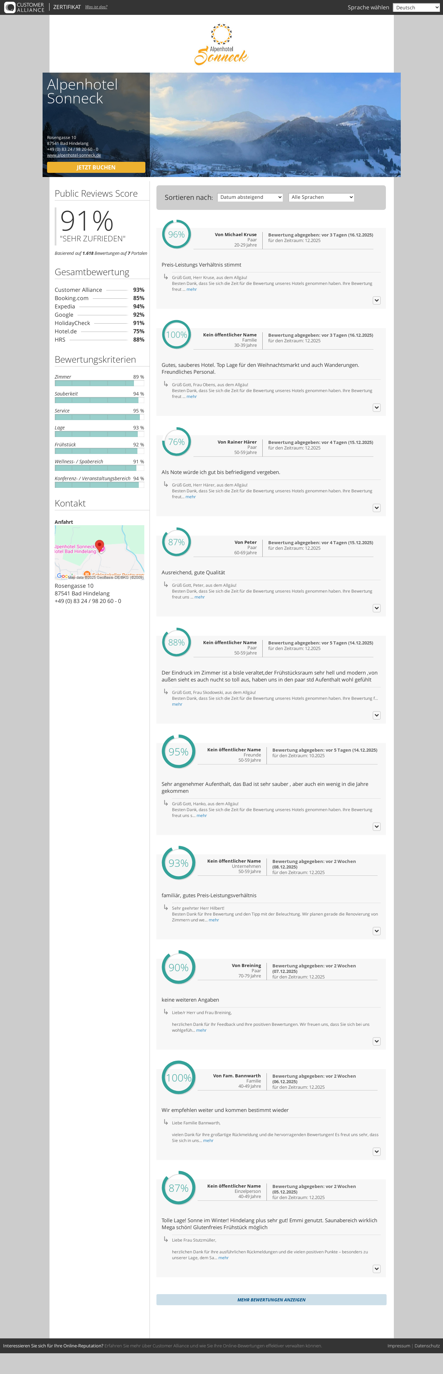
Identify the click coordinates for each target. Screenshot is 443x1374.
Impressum (399, 1366)
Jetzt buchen (96, 167)
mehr (192, 293)
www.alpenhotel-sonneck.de (74, 155)
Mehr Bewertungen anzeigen (271, 1320)
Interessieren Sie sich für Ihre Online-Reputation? (53, 1366)
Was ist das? (96, 7)
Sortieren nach (188, 197)
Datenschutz (427, 1366)
